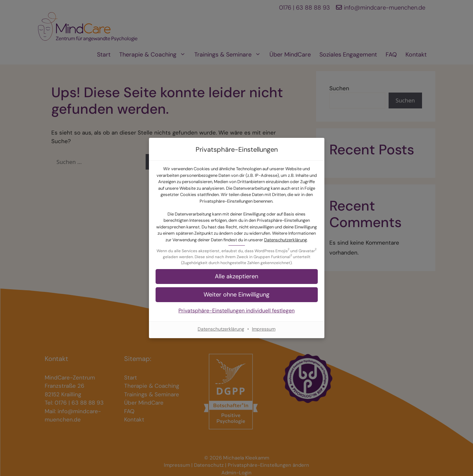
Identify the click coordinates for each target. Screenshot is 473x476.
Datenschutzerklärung (285, 240)
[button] (237, 276)
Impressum (263, 329)
